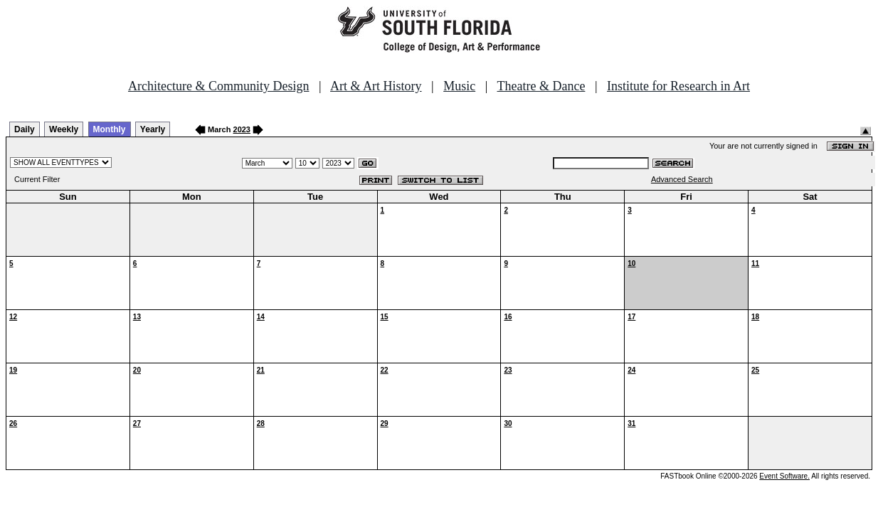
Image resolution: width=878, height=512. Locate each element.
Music (459, 86)
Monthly (109, 129)
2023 (241, 129)
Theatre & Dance (541, 86)
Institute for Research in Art (678, 86)
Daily (24, 129)
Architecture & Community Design (218, 86)
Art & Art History (376, 86)
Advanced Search (682, 179)
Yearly (152, 129)
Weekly (63, 129)
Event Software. (784, 476)
